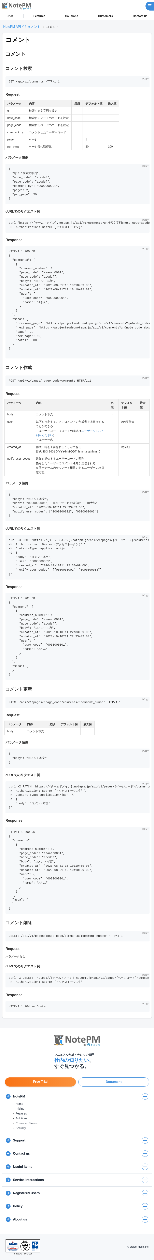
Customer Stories (27, 1123)
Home (19, 1103)
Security (21, 1128)
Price (9, 16)
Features (39, 16)
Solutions (71, 16)
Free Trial (40, 1081)
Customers (105, 16)
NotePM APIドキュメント (21, 26)
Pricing (20, 1108)
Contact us (140, 16)
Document (114, 1082)
